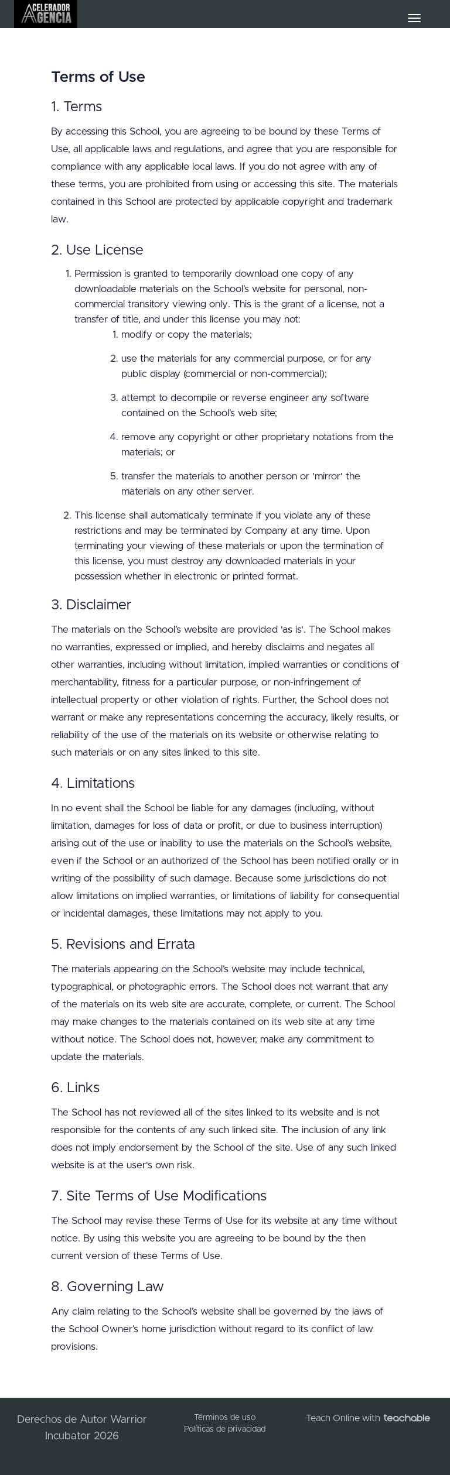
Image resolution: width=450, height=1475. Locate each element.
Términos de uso (224, 1418)
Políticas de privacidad (224, 1429)
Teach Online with (368, 1418)
